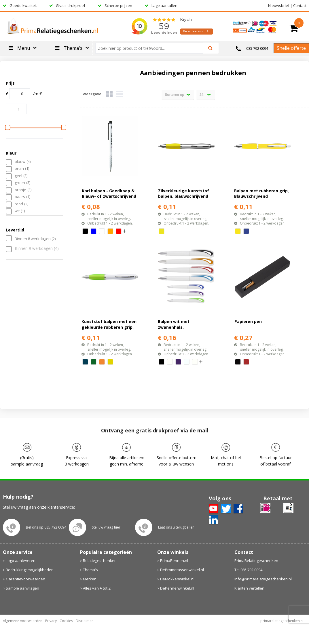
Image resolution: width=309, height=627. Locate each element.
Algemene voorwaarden (22, 620)
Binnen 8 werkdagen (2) (35, 238)
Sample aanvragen (22, 588)
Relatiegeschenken (100, 560)
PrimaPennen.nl (174, 560)
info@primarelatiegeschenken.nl (263, 579)
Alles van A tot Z (97, 588)
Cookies (66, 620)
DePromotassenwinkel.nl (182, 569)
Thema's (90, 569)
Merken (89, 579)
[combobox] (151, 48)
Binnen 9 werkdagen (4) (37, 248)
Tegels (109, 94)
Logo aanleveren (20, 560)
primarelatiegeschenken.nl (282, 620)
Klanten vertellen (249, 588)
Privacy (51, 620)
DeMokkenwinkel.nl (177, 579)
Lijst (119, 94)
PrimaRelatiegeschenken (256, 560)
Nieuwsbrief (278, 5)
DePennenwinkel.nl (177, 588)
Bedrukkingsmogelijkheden (30, 569)
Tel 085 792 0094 (248, 569)
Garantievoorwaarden (25, 579)
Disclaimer (84, 620)
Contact (299, 5)
